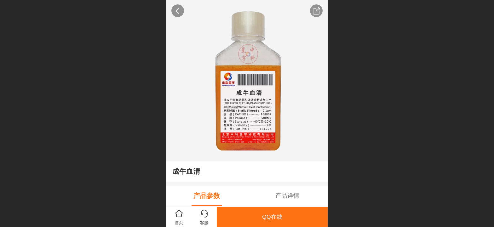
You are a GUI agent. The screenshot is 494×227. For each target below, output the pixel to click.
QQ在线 (272, 217)
